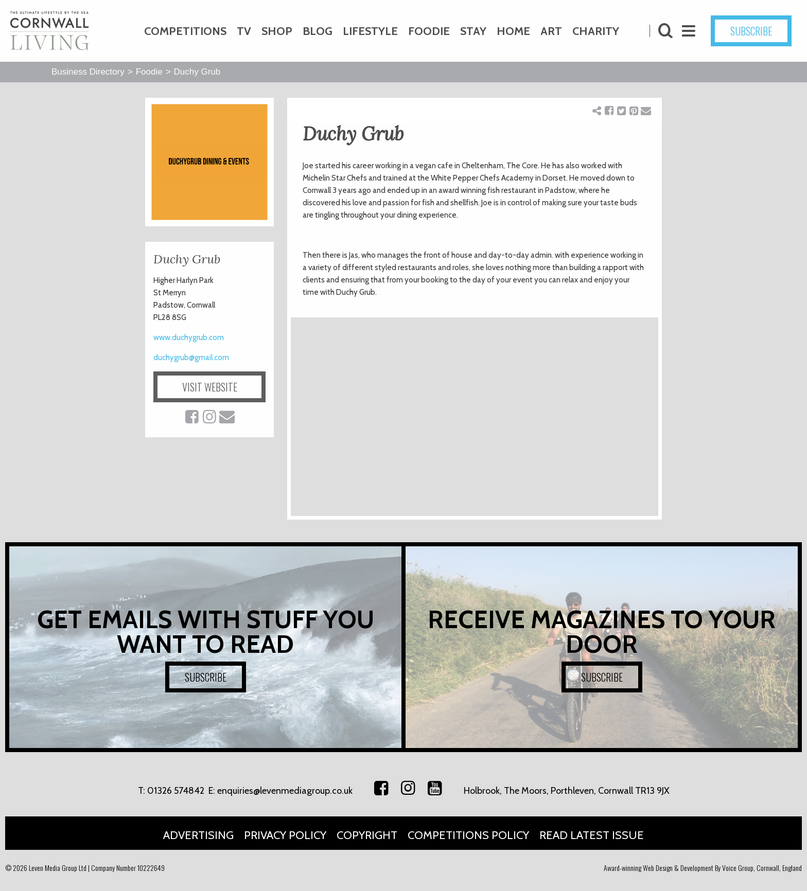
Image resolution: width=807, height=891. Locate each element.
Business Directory (88, 72)
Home (513, 31)
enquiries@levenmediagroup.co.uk (285, 790)
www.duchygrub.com (188, 337)
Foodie (429, 31)
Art (551, 31)
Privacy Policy (285, 835)
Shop (276, 31)
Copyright (367, 835)
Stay (473, 31)
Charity (595, 31)
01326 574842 (175, 790)
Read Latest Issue (591, 835)
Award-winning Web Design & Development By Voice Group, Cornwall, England (703, 867)
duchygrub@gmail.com (191, 357)
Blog (317, 31)
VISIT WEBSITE (209, 387)
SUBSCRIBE (751, 31)
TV (244, 31)
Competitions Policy (468, 835)
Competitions (185, 31)
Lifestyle (370, 31)
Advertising (198, 835)
